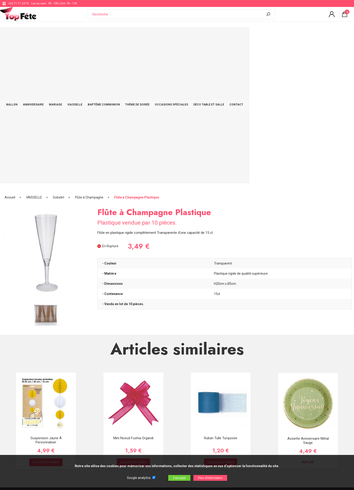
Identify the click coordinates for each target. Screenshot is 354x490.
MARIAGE (102, 35)
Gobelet (58, 49)
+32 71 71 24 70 (18, 3)
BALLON (53, 35)
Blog (145, 410)
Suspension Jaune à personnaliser (46, 292)
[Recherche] (178, 16)
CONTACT (299, 35)
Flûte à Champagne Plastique (136, 49)
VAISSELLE (124, 35)
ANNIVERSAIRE (77, 35)
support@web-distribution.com (162, 398)
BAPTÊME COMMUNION (156, 35)
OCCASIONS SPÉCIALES (229, 35)
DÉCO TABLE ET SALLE (269, 35)
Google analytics (139, 478)
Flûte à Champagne (89, 49)
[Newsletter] (92, 435)
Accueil (10, 49)
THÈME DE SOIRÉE (192, 35)
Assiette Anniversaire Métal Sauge (308, 293)
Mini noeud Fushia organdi (133, 290)
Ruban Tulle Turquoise (220, 290)
